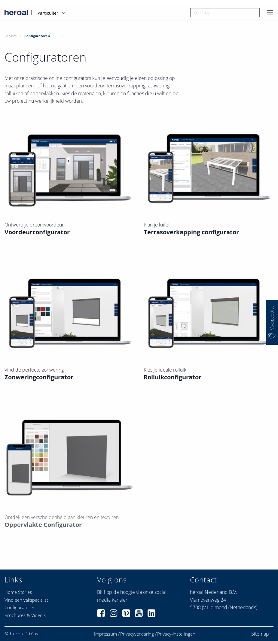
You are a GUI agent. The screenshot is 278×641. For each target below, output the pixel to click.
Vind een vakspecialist (26, 600)
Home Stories (18, 592)
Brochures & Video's (25, 615)
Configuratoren (20, 607)
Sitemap (260, 633)
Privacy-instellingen (176, 634)
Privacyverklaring (137, 634)
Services (11, 36)
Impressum (105, 634)
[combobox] (225, 12)
